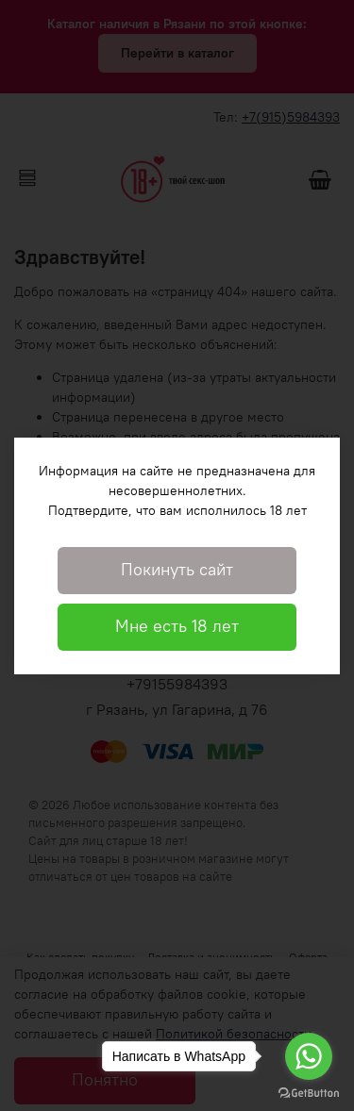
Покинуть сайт (177, 569)
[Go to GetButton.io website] (308, 1092)
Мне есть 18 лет (177, 626)
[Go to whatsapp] (308, 1056)
